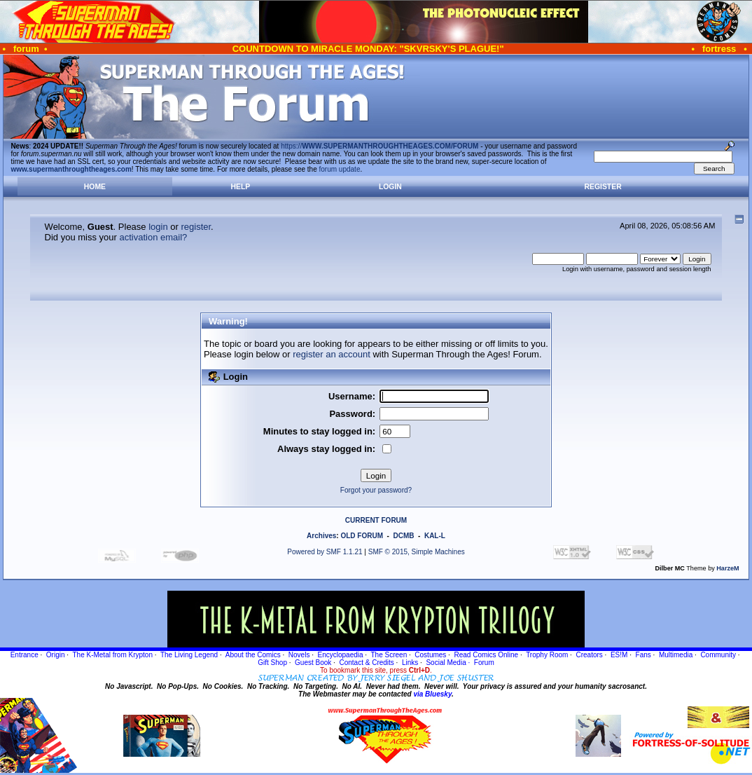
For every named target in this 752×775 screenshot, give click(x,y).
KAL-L (434, 536)
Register (603, 187)
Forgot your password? (376, 490)
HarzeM (727, 568)
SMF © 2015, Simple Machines (416, 552)
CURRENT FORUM (376, 520)
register (196, 226)
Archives (321, 536)
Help (241, 187)
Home (95, 187)
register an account (331, 354)
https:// (379, 146)
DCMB (403, 536)
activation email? (154, 237)
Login (390, 187)
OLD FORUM (361, 536)
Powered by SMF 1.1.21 (324, 552)
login (157, 226)
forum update (340, 169)
